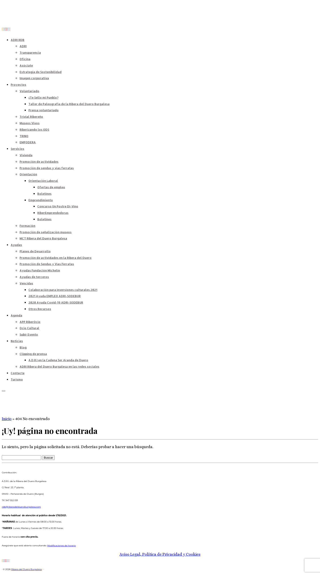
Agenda (16, 315)
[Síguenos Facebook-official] (4, 29)
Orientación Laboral (43, 180)
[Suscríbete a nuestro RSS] (2, 29)
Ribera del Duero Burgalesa (26, 569)
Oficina (25, 59)
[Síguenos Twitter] (8, 29)
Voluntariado (29, 91)
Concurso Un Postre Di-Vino (57, 206)
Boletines (44, 193)
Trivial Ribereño (31, 116)
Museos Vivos (30, 123)
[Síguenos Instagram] (10, 29)
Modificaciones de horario (61, 545)
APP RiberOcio (30, 322)
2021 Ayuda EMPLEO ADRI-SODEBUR (54, 296)
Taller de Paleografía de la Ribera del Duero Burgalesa (69, 104)
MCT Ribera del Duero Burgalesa (43, 238)
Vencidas (26, 283)
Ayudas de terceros (34, 277)
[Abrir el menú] (3, 391)
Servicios (17, 148)
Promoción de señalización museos (46, 232)
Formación (27, 225)
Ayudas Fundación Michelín (40, 270)
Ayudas (16, 245)
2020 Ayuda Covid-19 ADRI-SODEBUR (55, 302)
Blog (23, 347)
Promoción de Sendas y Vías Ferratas (47, 264)
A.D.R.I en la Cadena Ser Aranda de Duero (58, 360)
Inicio (7, 419)
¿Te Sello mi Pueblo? (43, 97)
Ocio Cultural (29, 328)
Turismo (17, 379)
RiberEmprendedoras (52, 213)
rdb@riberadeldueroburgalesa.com (21, 506)
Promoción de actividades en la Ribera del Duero (56, 257)
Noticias (17, 341)
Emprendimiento (40, 200)
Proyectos (18, 84)
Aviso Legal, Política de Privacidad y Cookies (160, 554)
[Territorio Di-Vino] (5, 29)
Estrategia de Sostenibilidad (41, 72)
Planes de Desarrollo (35, 251)
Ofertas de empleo (51, 187)
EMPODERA (28, 142)
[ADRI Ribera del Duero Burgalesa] (7, 29)
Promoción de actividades (39, 161)
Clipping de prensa (33, 354)
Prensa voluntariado (43, 110)
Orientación (28, 174)
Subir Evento (29, 334)
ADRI (23, 46)
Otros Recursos (39, 309)
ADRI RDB (17, 40)
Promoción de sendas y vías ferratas (47, 168)
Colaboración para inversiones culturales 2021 (62, 290)
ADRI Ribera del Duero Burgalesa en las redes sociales (59, 366)
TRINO (24, 136)
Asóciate (26, 65)
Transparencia (30, 52)
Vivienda (26, 155)
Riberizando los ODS (34, 129)
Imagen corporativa (34, 78)
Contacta (17, 373)
